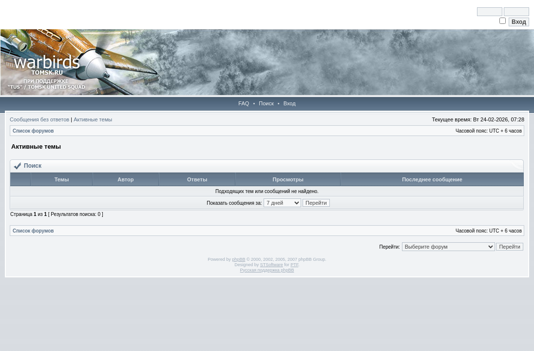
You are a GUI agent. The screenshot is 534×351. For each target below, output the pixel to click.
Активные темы (93, 119)
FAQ (243, 103)
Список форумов (33, 131)
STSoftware (271, 264)
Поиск (266, 103)
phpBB (238, 259)
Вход (290, 103)
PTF (294, 264)
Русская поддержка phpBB (267, 270)
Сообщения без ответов (39, 119)
